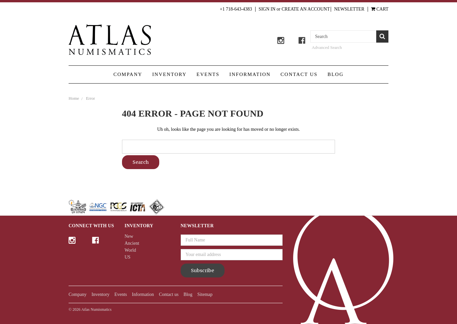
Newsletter (349, 9)
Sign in (267, 9)
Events (208, 74)
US (128, 257)
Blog (335, 74)
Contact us (299, 74)
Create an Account (306, 9)
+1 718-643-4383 (236, 9)
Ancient (132, 243)
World (130, 250)
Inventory (169, 74)
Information (250, 74)
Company (127, 74)
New (129, 236)
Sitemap (205, 294)
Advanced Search (327, 47)
